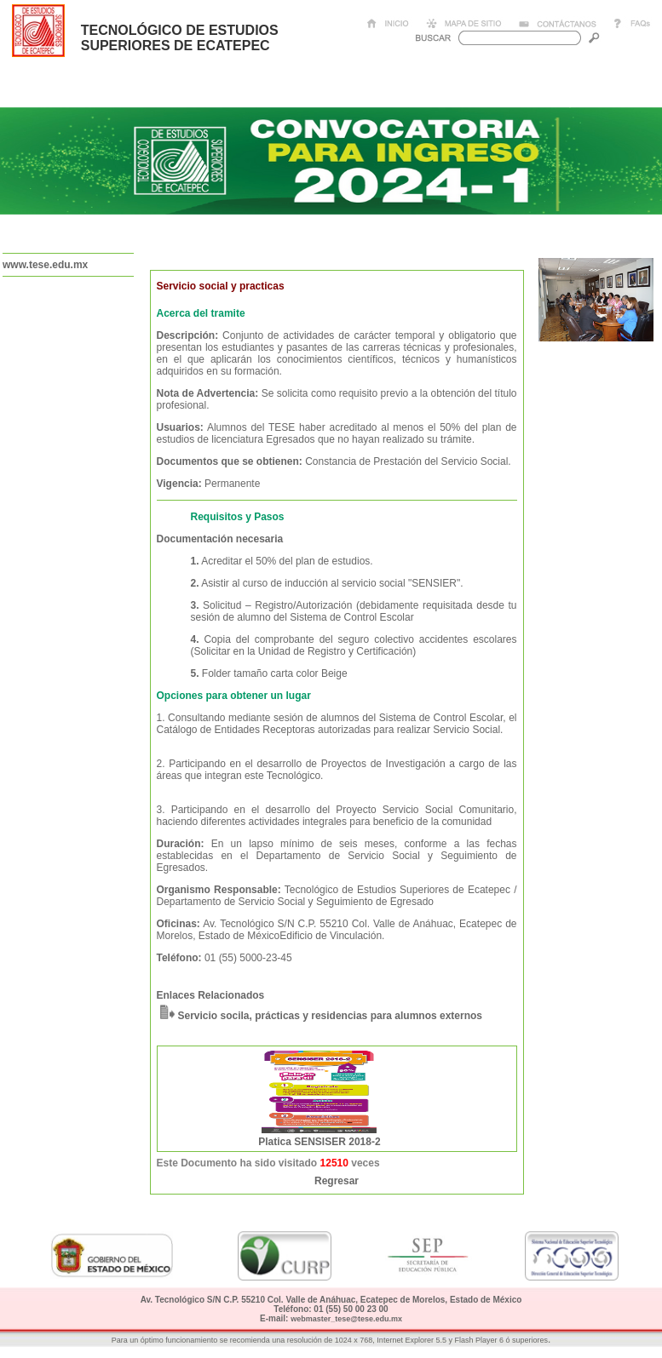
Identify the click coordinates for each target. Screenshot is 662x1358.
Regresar (336, 1181)
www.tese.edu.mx (45, 265)
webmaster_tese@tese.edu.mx (346, 1319)
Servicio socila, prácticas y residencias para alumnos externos (330, 1016)
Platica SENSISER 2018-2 (319, 1142)
